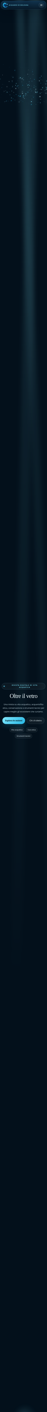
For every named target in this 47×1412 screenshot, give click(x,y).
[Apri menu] (41, 5)
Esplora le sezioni (13, 720)
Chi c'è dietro (36, 720)
